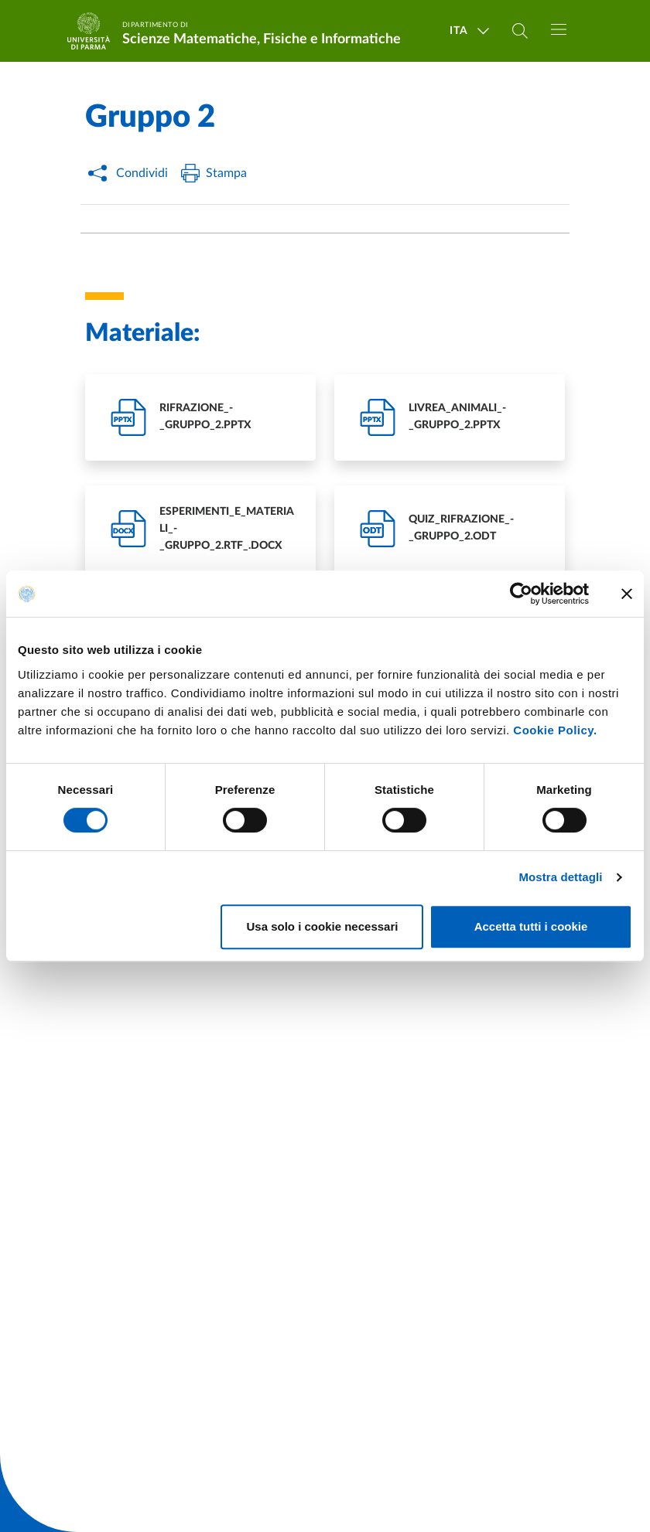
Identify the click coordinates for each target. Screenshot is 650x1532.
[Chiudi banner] (626, 593)
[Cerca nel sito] (520, 31)
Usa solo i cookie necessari (323, 926)
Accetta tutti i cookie (531, 926)
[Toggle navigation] (558, 29)
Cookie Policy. (555, 730)
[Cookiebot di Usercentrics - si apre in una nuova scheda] (521, 593)
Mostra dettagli (560, 876)
